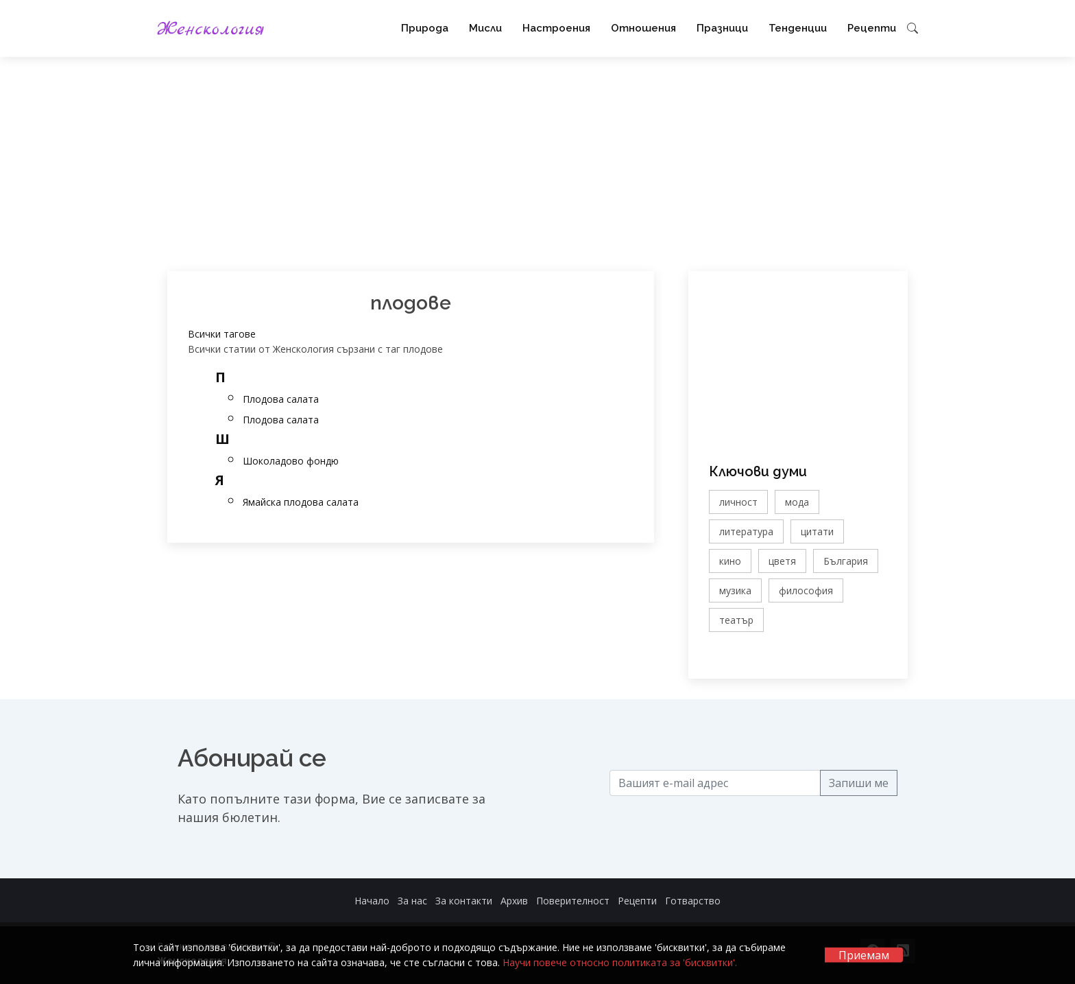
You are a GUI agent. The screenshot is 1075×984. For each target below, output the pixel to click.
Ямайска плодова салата (301, 501)
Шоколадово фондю (291, 460)
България (845, 560)
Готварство (693, 900)
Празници (722, 28)
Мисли (485, 28)
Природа (424, 28)
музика (735, 590)
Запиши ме (859, 782)
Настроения (556, 28)
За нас (412, 900)
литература (746, 531)
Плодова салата (281, 399)
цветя (782, 560)
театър (736, 619)
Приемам (863, 955)
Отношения (643, 28)
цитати (817, 531)
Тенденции (798, 28)
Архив (514, 900)
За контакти (463, 900)
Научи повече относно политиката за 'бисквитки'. (620, 962)
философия (806, 590)
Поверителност (572, 900)
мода (797, 501)
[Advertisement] (537, 164)
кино (730, 560)
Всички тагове (222, 333)
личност (738, 501)
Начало (371, 900)
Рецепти (871, 28)
